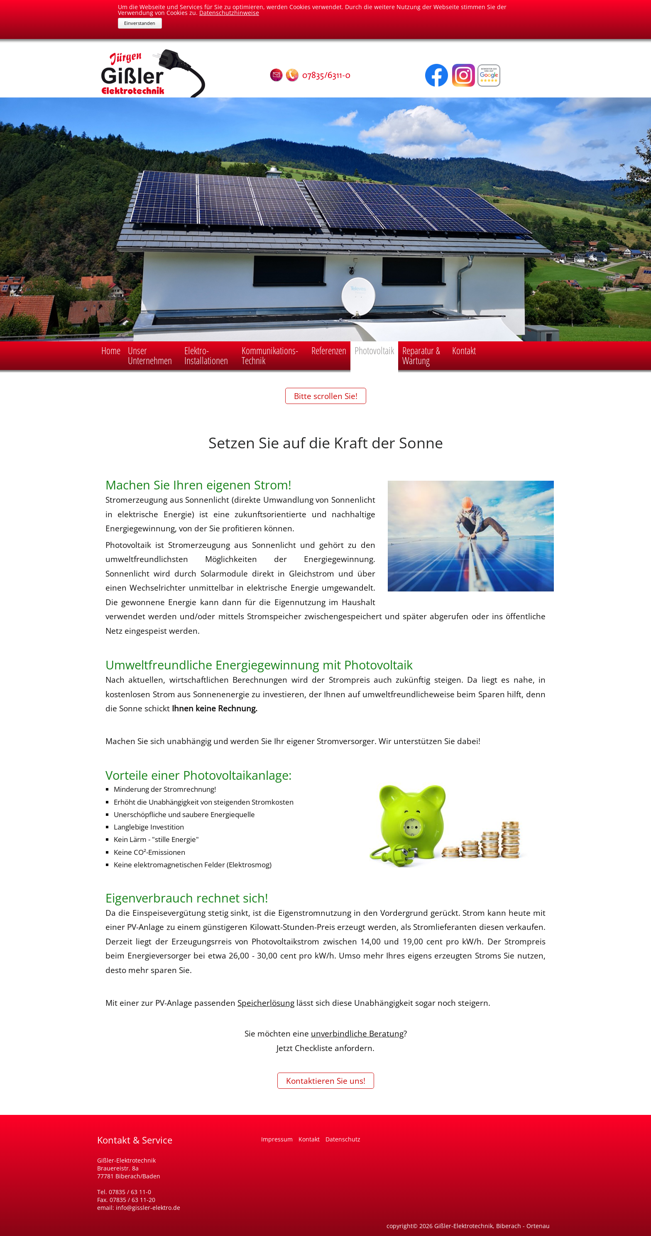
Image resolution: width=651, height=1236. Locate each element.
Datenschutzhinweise (229, 13)
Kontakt (464, 350)
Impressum (277, 1139)
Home (110, 350)
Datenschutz (343, 1139)
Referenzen (328, 350)
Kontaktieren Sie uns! (325, 1080)
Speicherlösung (265, 1002)
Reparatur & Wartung (421, 355)
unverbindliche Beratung (357, 1033)
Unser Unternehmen (150, 355)
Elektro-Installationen (206, 355)
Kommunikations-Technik (270, 355)
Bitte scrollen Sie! (325, 395)
